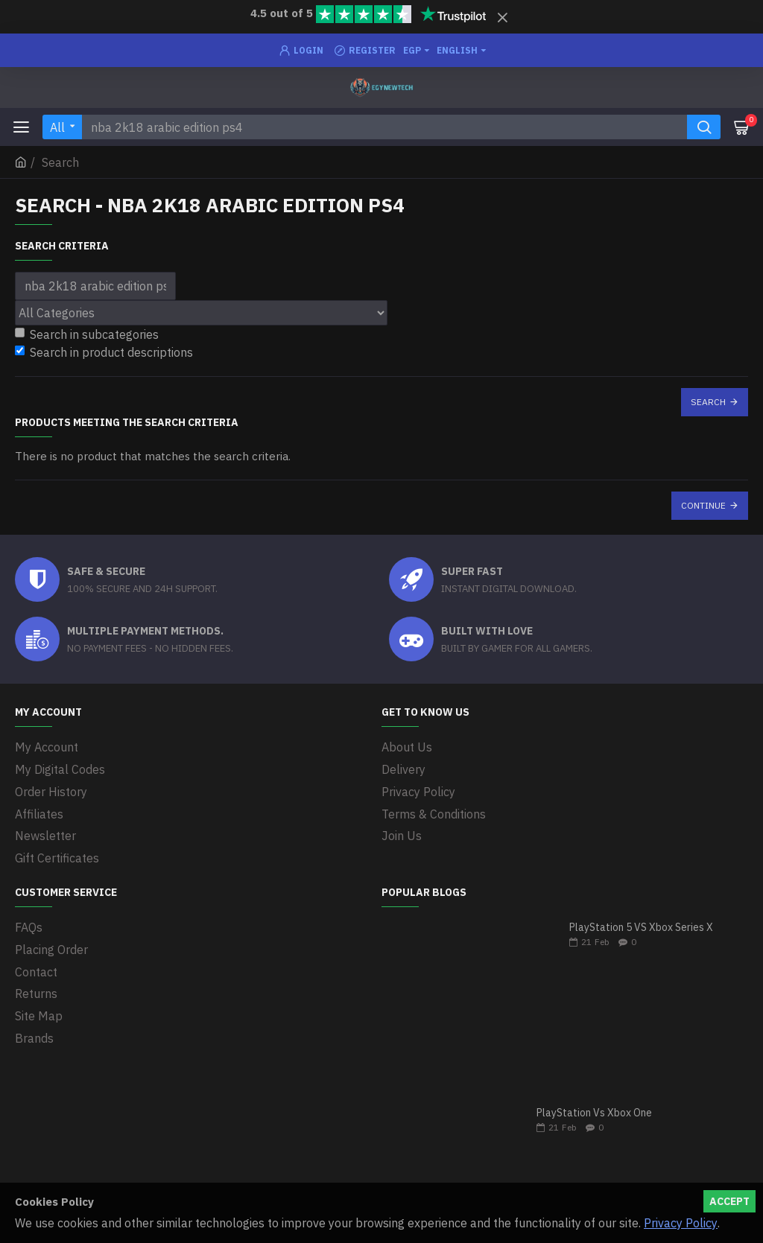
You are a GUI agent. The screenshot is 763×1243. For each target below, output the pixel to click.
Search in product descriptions (104, 352)
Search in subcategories (87, 334)
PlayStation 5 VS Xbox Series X (641, 923)
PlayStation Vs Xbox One (594, 1109)
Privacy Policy (681, 1222)
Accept (729, 1201)
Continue (703, 505)
